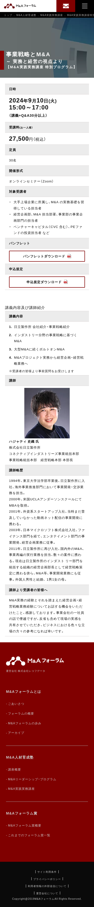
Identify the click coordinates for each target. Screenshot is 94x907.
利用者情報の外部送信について (47, 886)
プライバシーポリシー (47, 879)
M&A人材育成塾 (20, 757)
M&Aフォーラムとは (23, 691)
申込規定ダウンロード (47, 281)
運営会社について (47, 893)
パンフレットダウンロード (47, 256)
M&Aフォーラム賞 (21, 813)
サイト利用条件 (47, 872)
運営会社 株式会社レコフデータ (25, 671)
